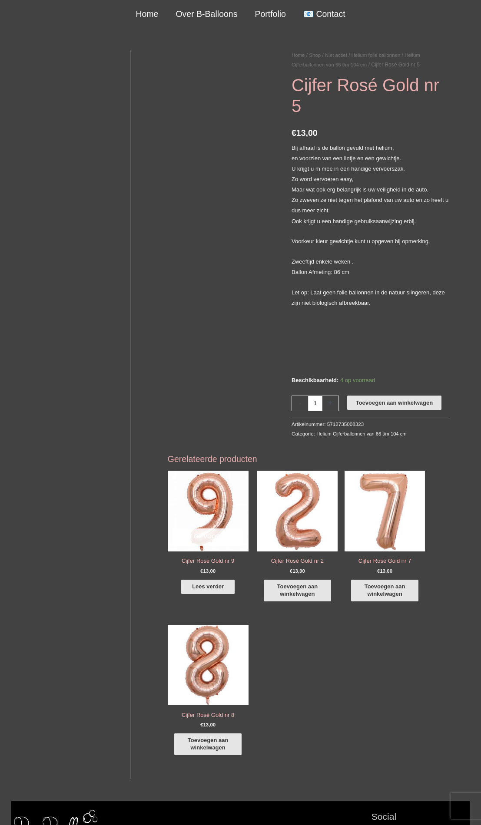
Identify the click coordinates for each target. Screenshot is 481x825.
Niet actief (337, 55)
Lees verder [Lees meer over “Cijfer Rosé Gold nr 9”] (200, 580)
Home (147, 14)
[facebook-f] (421, 679)
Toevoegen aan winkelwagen (394, 402)
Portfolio (270, 14)
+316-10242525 (40, 713)
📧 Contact (323, 14)
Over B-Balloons (207, 14)
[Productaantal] (315, 403)
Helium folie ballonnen (379, 55)
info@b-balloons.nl (43, 723)
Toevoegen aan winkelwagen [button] (281, 583)
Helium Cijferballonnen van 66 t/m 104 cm (363, 433)
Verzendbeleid (357, 808)
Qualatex (22, 780)
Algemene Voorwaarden (303, 808)
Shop (316, 55)
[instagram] (421, 691)
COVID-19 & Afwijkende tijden (48, 770)
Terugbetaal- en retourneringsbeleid (425, 808)
